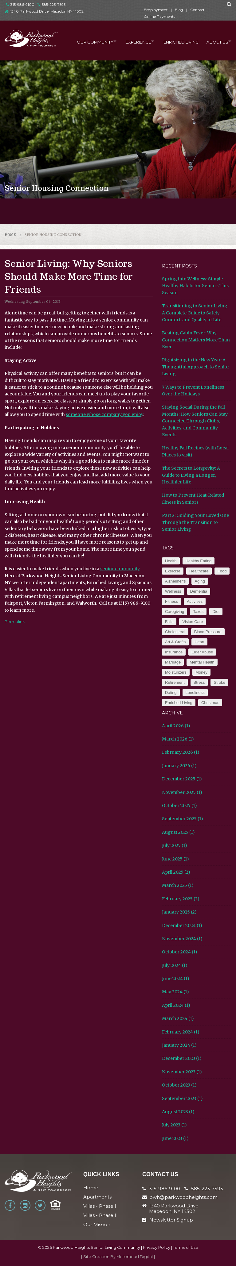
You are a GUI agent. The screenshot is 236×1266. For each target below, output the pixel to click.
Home (10, 235)
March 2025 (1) (178, 885)
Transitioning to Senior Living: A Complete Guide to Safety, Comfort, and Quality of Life (195, 312)
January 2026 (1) (179, 765)
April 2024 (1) (176, 1005)
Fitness (171, 601)
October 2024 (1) (179, 952)
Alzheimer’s (175, 581)
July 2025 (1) (174, 845)
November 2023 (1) (182, 1072)
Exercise (172, 571)
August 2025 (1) (178, 832)
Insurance (174, 652)
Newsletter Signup (167, 1220)
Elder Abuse (202, 652)
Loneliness (195, 692)
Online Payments (159, 16)
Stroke (219, 682)
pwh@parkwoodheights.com (183, 1197)
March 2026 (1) (178, 739)
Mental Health (202, 662)
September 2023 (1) (182, 1098)
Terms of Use (185, 1247)
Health (171, 561)
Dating (171, 692)
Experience (131, 41)
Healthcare (199, 571)
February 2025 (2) (180, 899)
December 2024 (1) (182, 925)
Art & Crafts (175, 642)
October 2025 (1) (179, 805)
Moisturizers (176, 672)
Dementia (198, 591)
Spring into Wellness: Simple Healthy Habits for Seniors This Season (195, 285)
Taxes (198, 611)
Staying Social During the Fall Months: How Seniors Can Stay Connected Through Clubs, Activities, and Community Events (195, 420)
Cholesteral (175, 631)
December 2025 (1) (182, 779)
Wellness (173, 591)
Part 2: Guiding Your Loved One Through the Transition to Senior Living (195, 522)
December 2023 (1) (182, 1058)
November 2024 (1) (182, 938)
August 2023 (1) (178, 1111)
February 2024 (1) (180, 1032)
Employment (156, 9)
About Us (214, 41)
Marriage (173, 662)
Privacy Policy (156, 1247)
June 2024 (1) (175, 978)
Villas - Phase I (99, 1206)
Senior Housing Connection (53, 235)
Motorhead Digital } (135, 1256)
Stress (199, 682)
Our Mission (96, 1224)
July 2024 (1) (174, 965)
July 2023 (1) (174, 1125)
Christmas (210, 702)
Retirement (175, 682)
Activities (195, 601)
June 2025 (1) (175, 859)
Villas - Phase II (100, 1215)
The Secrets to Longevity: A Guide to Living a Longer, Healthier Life (191, 475)
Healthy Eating (199, 561)
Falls (169, 621)
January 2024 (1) (179, 1045)
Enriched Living (177, 41)
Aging (200, 581)
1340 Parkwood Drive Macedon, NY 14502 (174, 1208)
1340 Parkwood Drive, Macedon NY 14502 (47, 11)
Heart (199, 642)
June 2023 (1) (175, 1138)
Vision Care (192, 621)
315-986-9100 (20, 4)
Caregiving (174, 611)
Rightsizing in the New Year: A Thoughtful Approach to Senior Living (195, 366)
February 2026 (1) (180, 752)
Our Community (85, 41)
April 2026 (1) (176, 726)
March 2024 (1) (178, 1018)
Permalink (15, 621)
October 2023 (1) (179, 1085)
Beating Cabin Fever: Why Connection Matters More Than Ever (196, 339)
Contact (197, 9)
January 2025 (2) (179, 912)
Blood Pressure (208, 631)
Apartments (97, 1197)
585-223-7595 (51, 4)
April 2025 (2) (176, 872)
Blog (179, 9)
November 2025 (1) (182, 792)
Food (222, 571)
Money (201, 672)
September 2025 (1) (182, 819)
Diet (215, 611)
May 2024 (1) (175, 992)
